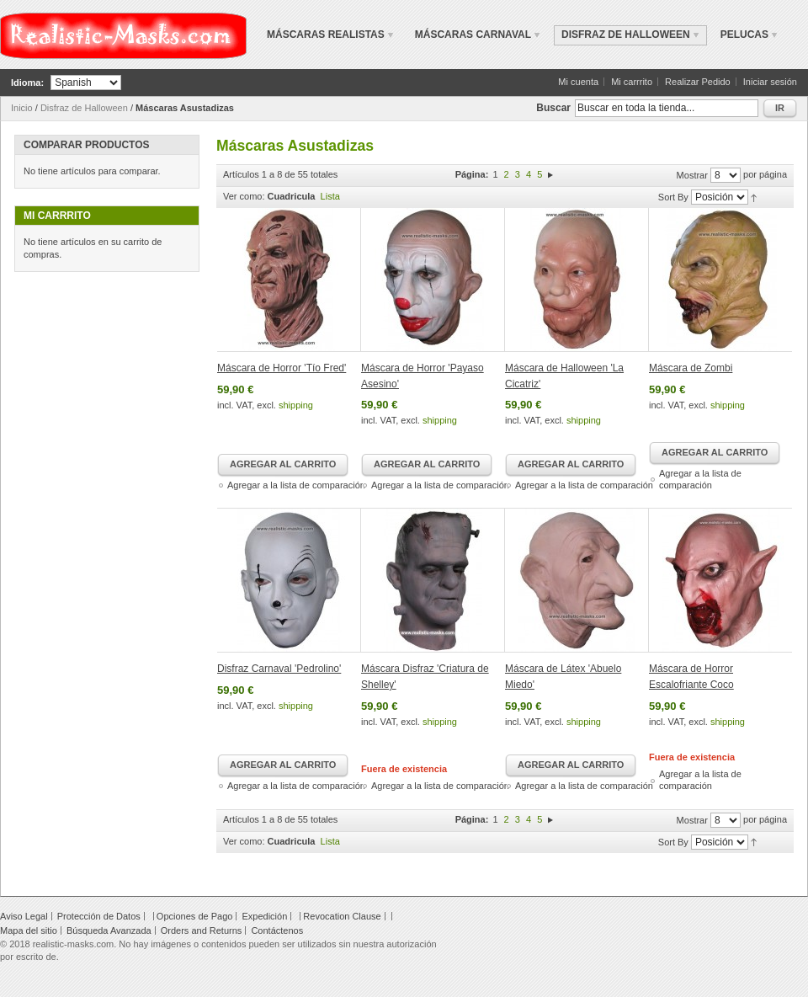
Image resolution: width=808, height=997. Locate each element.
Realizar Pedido (698, 82)
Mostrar (692, 175)
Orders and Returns (201, 930)
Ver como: (244, 196)
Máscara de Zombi (690, 368)
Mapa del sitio (28, 930)
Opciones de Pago (195, 916)
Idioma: (27, 82)
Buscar (553, 108)
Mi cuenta (578, 82)
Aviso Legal (24, 916)
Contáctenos (277, 930)
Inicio (22, 108)
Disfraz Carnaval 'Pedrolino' (279, 668)
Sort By (673, 197)
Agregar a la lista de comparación (296, 485)
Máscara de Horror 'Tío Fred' (281, 368)
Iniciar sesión (770, 82)
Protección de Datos (99, 916)
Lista (330, 196)
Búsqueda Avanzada (109, 930)
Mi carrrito (631, 82)
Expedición (264, 916)
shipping (296, 405)
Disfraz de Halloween (84, 108)
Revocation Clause (341, 916)
